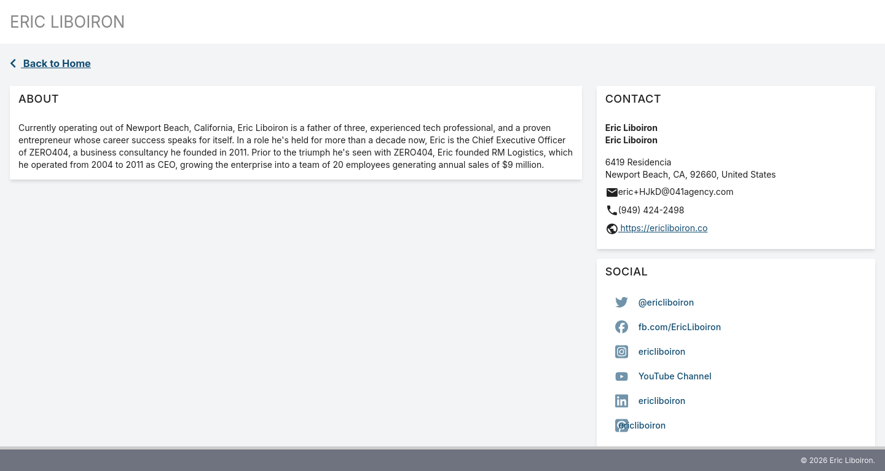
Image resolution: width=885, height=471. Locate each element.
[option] (736, 302)
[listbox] (736, 364)
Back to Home (50, 63)
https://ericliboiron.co (663, 228)
